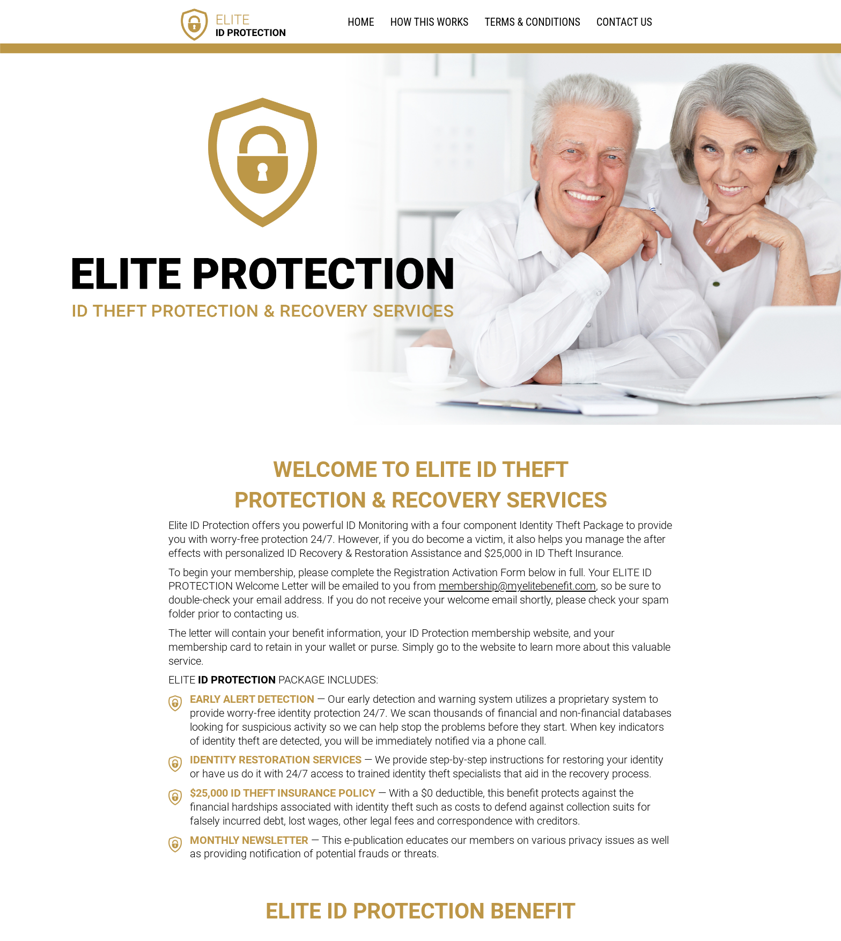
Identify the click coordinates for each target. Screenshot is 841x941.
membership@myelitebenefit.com (517, 585)
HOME (361, 22)
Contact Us (624, 22)
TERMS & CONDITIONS (532, 22)
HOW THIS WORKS (429, 22)
